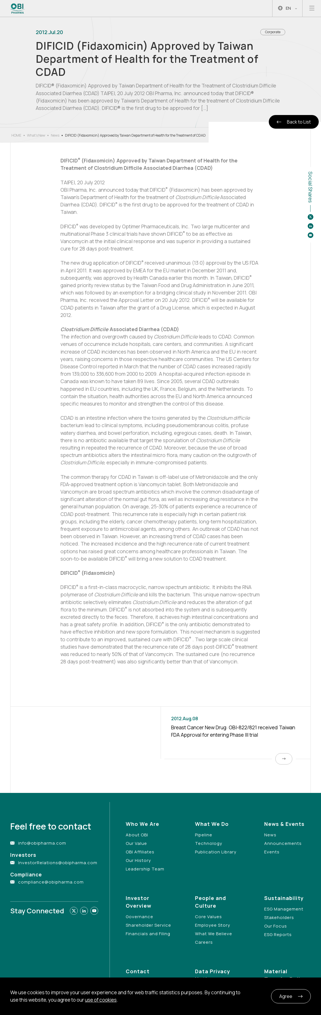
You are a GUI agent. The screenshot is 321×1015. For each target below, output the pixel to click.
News (55, 135)
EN (287, 8)
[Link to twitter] (74, 911)
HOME (16, 135)
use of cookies (101, 1000)
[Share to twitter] (310, 217)
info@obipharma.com (42, 843)
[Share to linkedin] (310, 226)
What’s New (36, 135)
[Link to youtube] (94, 911)
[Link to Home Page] (17, 8)
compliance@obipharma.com (51, 882)
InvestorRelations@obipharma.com (57, 863)
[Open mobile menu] (312, 8)
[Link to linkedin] (84, 911)
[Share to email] (310, 235)
